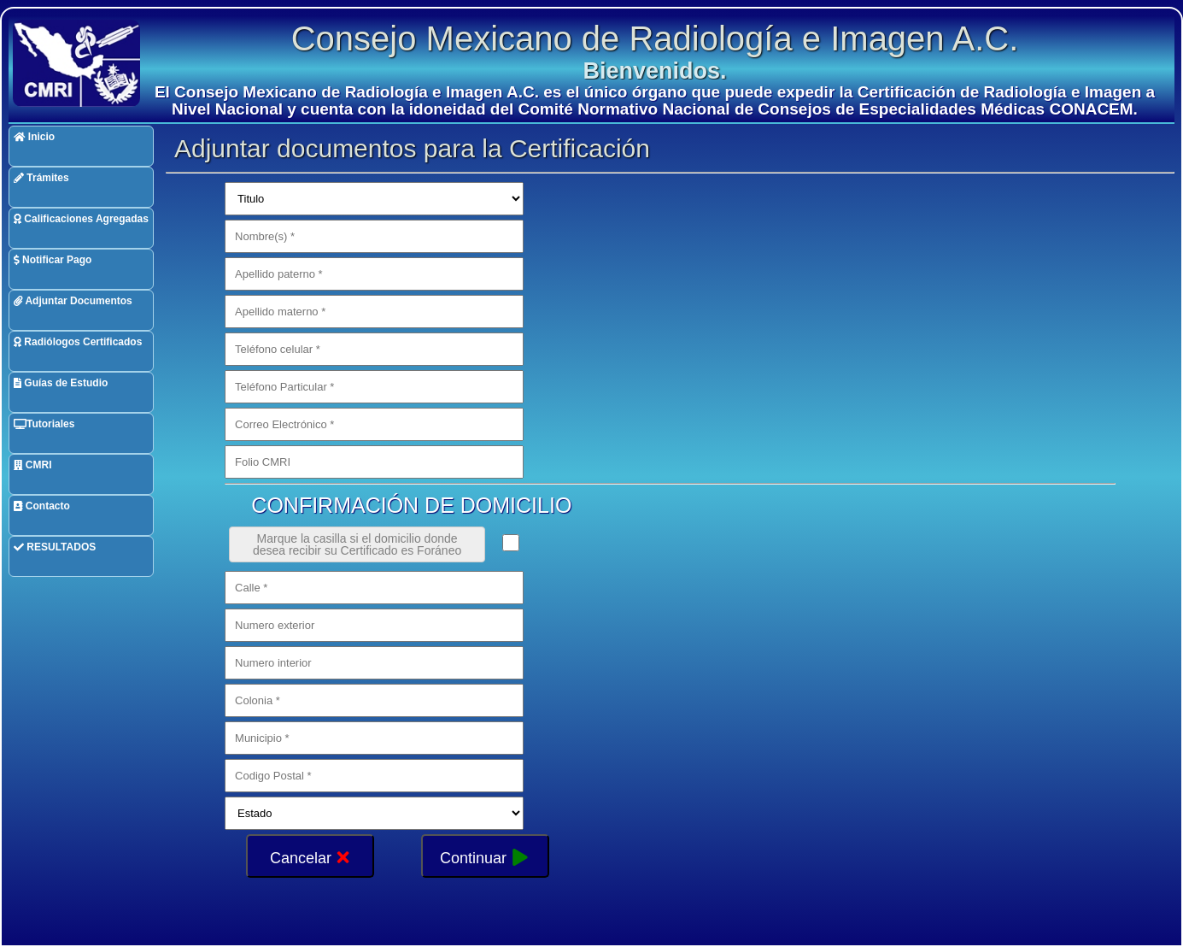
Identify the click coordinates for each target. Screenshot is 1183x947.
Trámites (41, 178)
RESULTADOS (55, 547)
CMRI (33, 465)
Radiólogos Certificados (78, 342)
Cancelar (310, 855)
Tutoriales (44, 424)
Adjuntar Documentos (73, 301)
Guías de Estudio (61, 383)
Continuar (485, 855)
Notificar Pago (52, 260)
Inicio (34, 137)
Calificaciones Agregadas (81, 219)
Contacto (42, 506)
